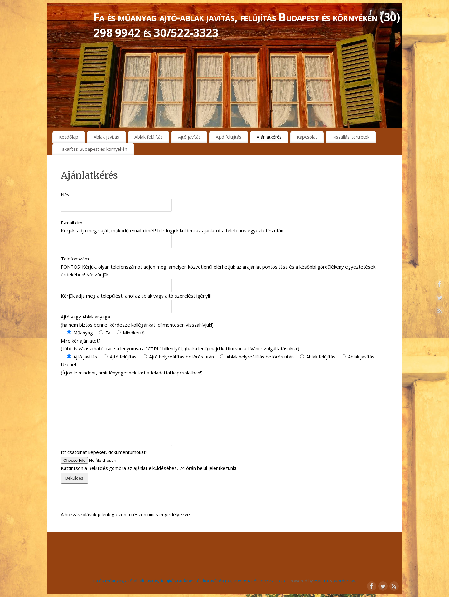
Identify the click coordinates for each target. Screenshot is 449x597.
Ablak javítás (106, 137)
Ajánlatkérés (269, 137)
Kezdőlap (68, 137)
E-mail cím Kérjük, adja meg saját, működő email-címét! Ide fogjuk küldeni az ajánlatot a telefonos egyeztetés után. (172, 232)
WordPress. (345, 581)
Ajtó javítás (189, 137)
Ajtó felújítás (228, 137)
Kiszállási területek (350, 137)
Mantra (321, 581)
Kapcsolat (307, 137)
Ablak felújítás (148, 137)
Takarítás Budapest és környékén (93, 149)
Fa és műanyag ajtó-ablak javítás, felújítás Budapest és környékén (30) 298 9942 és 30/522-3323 (247, 24)
